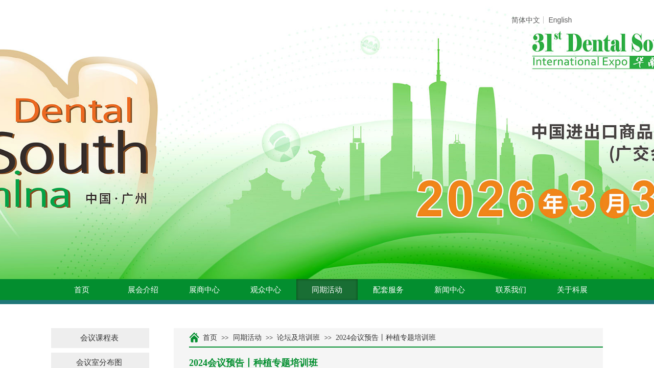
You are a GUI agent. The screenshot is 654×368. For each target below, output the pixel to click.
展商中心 (204, 290)
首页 (81, 290)
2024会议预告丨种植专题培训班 (386, 337)
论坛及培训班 (298, 337)
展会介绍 (143, 290)
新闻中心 (449, 290)
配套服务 (388, 290)
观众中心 (265, 290)
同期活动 (327, 290)
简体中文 (525, 20)
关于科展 (572, 290)
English (560, 20)
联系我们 (511, 290)
